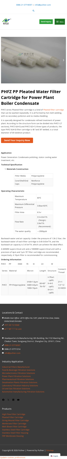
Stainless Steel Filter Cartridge (15, 429)
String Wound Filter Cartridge (15, 420)
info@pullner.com (43, 4)
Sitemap (50, 450)
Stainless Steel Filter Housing (15, 433)
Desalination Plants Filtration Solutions (19, 382)
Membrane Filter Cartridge (14, 423)
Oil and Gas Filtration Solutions (16, 388)
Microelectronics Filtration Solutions (18, 373)
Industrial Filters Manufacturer (16, 367)
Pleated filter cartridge (53, 109)
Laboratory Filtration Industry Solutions (20, 385)
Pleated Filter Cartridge (12, 417)
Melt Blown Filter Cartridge (14, 426)
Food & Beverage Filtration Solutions (18, 370)
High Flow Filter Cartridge (13, 414)
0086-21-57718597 (24, 4)
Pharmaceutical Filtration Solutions (18, 379)
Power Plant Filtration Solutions (16, 376)
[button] (33, 10)
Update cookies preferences (12, 457)
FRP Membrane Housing (13, 436)
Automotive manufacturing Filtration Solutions (23, 391)
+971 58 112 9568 (11, 325)
